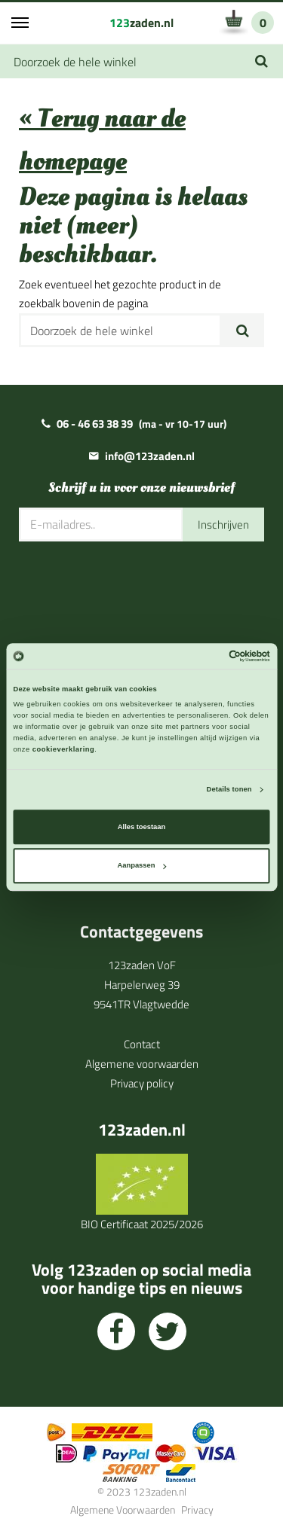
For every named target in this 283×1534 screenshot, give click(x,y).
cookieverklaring (63, 749)
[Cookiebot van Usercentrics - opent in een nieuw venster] (205, 656)
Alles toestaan (141, 827)
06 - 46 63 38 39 (95, 423)
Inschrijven (223, 524)
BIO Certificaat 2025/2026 (142, 1224)
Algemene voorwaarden (141, 1063)
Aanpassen (142, 866)
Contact (142, 1044)
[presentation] (133, 586)
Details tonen (229, 790)
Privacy (197, 1509)
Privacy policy (142, 1083)
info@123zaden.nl (150, 456)
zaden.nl (141, 23)
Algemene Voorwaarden (122, 1509)
